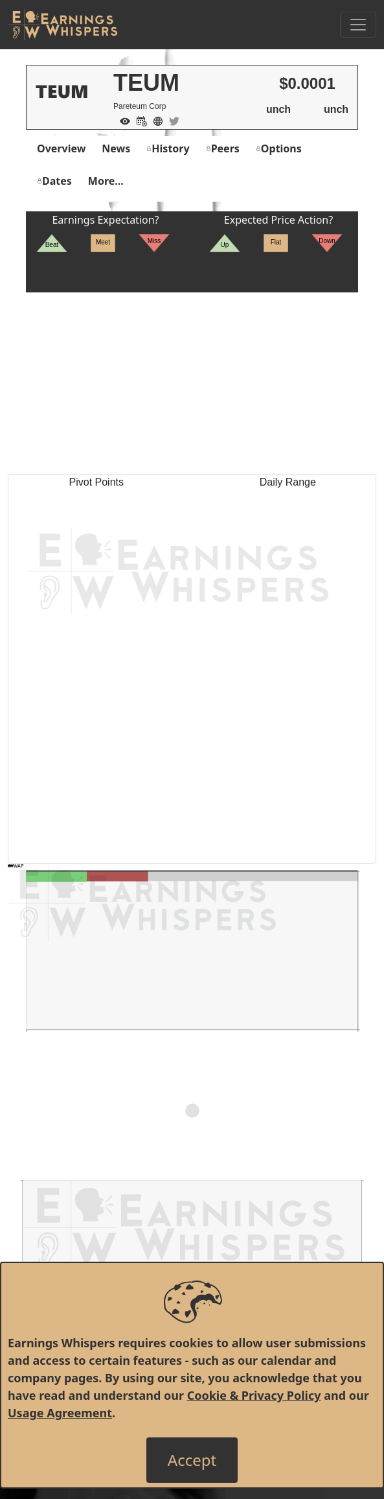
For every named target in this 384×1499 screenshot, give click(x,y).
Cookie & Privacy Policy (254, 1395)
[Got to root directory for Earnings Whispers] (63, 24)
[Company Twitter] (171, 120)
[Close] (192, 1460)
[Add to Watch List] (121, 120)
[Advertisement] (192, 383)
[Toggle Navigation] (358, 25)
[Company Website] (155, 120)
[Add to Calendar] (138, 120)
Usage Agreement (60, 1413)
